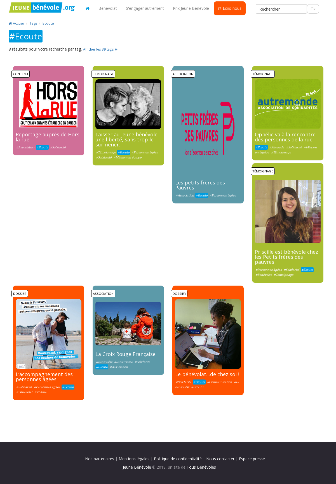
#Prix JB (197, 387)
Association (183, 74)
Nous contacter (220, 458)
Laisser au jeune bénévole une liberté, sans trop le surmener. (126, 139)
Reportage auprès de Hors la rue (47, 137)
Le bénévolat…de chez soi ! (207, 374)
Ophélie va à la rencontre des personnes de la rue (285, 137)
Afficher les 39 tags (100, 49)
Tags (33, 23)
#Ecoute (42, 147)
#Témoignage (106, 152)
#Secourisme (123, 362)
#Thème (40, 392)
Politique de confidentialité (178, 458)
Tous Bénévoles (201, 467)
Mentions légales (134, 458)
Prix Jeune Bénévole (191, 8)
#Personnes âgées (144, 152)
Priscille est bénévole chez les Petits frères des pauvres (286, 256)
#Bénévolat (263, 275)
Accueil (17, 23)
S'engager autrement (145, 8)
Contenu (20, 74)
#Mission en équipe (128, 157)
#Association (25, 147)
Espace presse (252, 458)
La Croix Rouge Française (125, 354)
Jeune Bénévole (137, 467)
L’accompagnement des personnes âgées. (44, 377)
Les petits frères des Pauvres (200, 185)
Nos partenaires (99, 458)
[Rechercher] (281, 9)
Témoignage (103, 74)
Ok (313, 8)
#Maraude (276, 147)
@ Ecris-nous (229, 8)
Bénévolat (107, 8)
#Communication (219, 382)
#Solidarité (58, 147)
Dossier (19, 293)
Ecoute (48, 23)
